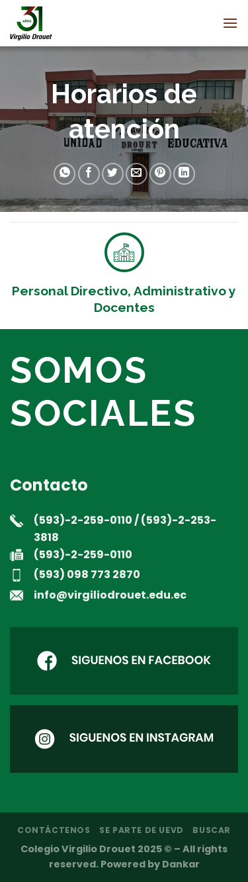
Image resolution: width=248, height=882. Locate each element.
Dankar (181, 864)
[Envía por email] (136, 174)
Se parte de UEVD (141, 830)
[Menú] (230, 23)
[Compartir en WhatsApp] (64, 174)
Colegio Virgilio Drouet (78, 849)
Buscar (211, 830)
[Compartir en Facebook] (89, 174)
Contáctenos (54, 830)
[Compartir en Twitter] (113, 174)
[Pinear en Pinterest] (160, 174)
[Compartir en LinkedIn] (184, 174)
